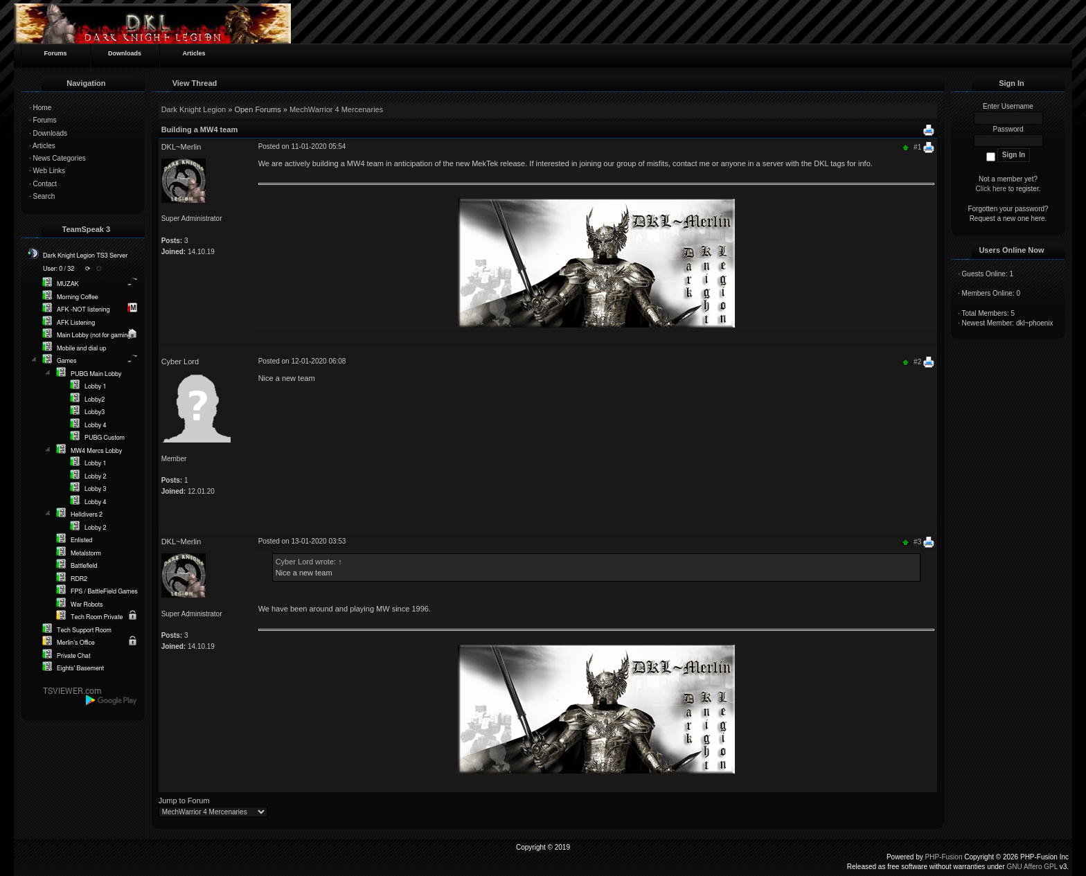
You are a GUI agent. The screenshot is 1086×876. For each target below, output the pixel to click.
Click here (991, 189)
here (1038, 218)
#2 (917, 362)
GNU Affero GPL (1032, 866)
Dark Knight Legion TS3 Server (85, 256)
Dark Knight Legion (193, 109)
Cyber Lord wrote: (309, 561)
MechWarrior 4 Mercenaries (336, 109)
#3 (917, 542)
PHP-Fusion (944, 857)
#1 (917, 146)
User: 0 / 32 (58, 269)
